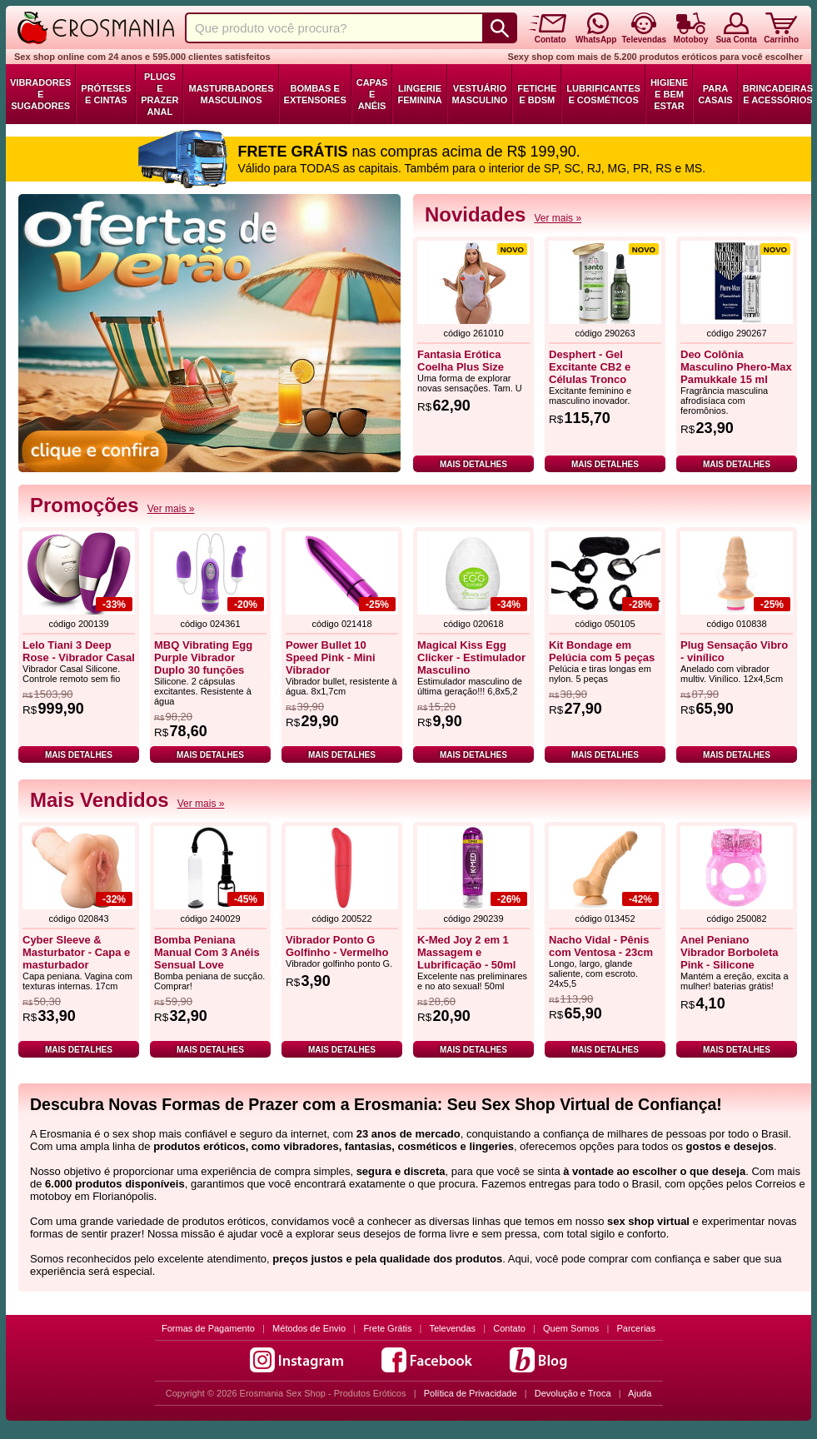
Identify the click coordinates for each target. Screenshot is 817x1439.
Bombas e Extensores (315, 94)
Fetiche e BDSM (536, 94)
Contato (509, 1328)
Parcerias (636, 1328)
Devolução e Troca (573, 1393)
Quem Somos (571, 1328)
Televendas (452, 1328)
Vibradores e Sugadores (40, 94)
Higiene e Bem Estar (669, 94)
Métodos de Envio (309, 1328)
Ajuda (639, 1393)
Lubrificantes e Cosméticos (603, 94)
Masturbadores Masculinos (230, 94)
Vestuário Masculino (480, 94)
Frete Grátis (387, 1328)
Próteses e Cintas (106, 94)
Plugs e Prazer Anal (159, 94)
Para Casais (715, 94)
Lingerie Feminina (419, 94)
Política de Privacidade (470, 1393)
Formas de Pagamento (208, 1328)
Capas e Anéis (372, 94)
